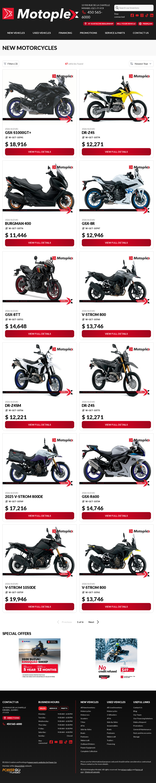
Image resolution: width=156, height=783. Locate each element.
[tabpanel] (55, 725)
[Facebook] (132, 15)
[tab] (42, 708)
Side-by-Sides (86, 729)
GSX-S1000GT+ (18, 132)
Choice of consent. (92, 772)
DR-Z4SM (13, 405)
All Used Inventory (114, 707)
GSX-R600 (90, 496)
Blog (135, 711)
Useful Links (141, 702)
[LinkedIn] (152, 15)
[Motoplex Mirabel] (40, 14)
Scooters (84, 718)
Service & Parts (115, 32)
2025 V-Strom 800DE (24, 496)
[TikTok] (147, 15)
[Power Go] (29, 770)
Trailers (110, 740)
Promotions (88, 32)
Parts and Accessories (142, 733)
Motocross (85, 715)
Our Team (137, 715)
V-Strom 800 (94, 314)
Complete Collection (89, 751)
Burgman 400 (18, 223)
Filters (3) (11, 64)
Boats (83, 733)
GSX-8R (88, 223)
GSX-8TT (12, 314)
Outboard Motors (88, 744)
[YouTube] (137, 15)
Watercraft (85, 740)
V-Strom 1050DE (20, 587)
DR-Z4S (88, 132)
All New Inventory (88, 707)
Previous (64, 622)
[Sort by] (141, 64)
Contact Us (141, 32)
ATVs (83, 726)
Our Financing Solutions (143, 718)
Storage (136, 737)
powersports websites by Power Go (42, 762)
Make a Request (139, 722)
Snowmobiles (112, 726)
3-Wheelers (112, 715)
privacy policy (126, 769)
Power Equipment (88, 748)
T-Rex (83, 722)
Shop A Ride (19, 766)
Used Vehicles (42, 32)
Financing (65, 32)
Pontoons (85, 737)
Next (94, 622)
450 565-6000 (12, 723)
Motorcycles (86, 711)
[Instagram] (142, 15)
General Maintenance (142, 729)
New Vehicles (16, 32)
